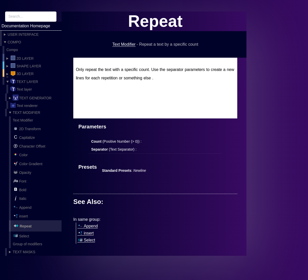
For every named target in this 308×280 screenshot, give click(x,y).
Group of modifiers (27, 244)
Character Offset (29, 146)
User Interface (23, 34)
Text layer (24, 81)
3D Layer (22, 73)
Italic (20, 198)
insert (20, 215)
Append (22, 207)
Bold (19, 189)
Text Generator (32, 97)
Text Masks (24, 252)
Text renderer (24, 105)
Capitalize (24, 137)
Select (21, 235)
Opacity (22, 172)
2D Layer (22, 58)
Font (19, 180)
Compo (14, 42)
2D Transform (27, 128)
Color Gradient (27, 163)
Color (20, 154)
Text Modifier (26, 112)
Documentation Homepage (26, 26)
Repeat (22, 225)
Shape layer (25, 65)
